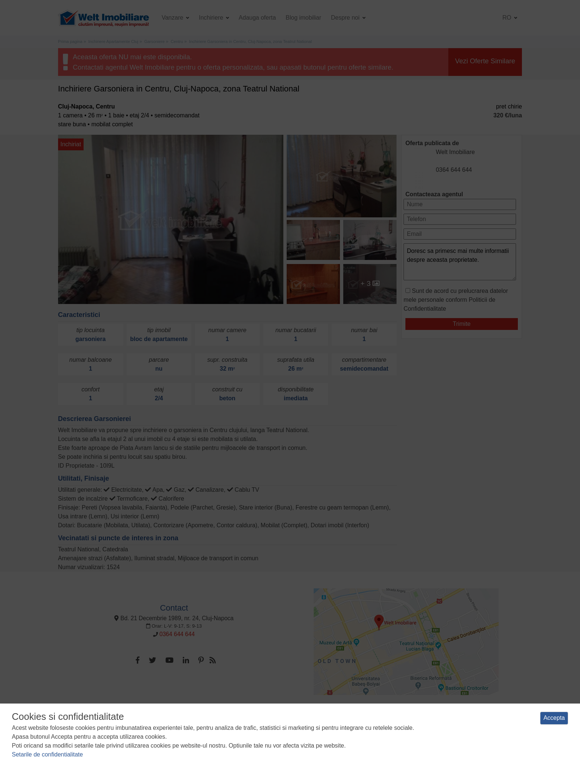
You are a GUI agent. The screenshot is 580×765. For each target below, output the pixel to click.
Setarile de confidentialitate (47, 754)
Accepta (554, 718)
